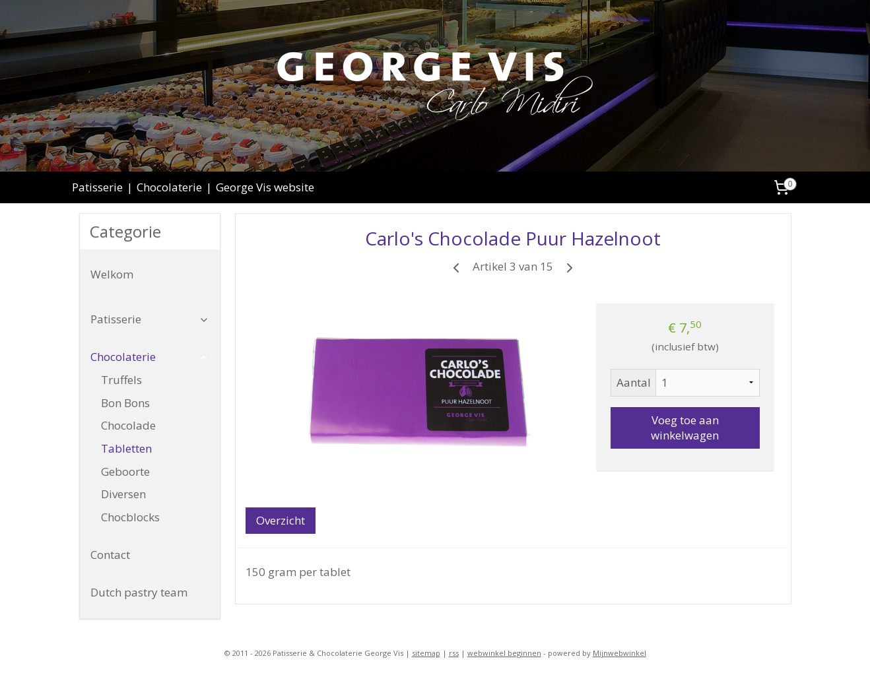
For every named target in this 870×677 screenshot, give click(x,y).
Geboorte (125, 471)
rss (454, 653)
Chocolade (128, 425)
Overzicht (279, 520)
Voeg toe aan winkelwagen (685, 427)
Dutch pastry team (138, 592)
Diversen (123, 493)
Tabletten (126, 448)
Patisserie (97, 187)
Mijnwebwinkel (619, 653)
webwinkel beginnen (504, 653)
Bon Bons (125, 402)
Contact (110, 554)
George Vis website (265, 187)
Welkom (111, 274)
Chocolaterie (169, 187)
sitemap (426, 653)
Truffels (121, 379)
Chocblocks (130, 517)
